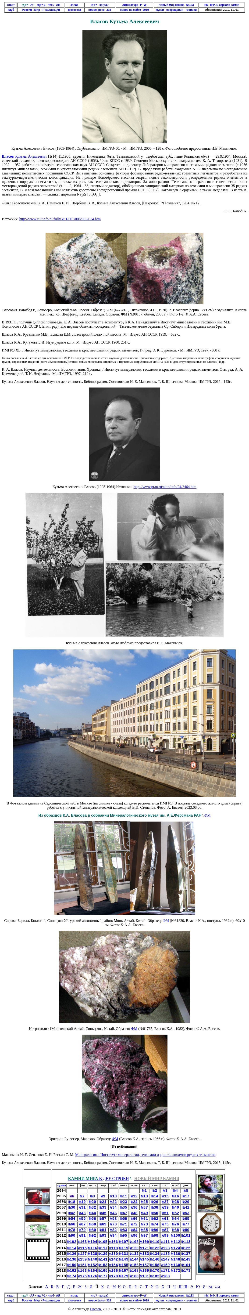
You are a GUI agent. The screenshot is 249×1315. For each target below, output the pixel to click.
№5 (186, 1191)
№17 (186, 1196)
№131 (123, 1254)
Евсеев (95, 1309)
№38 (155, 1208)
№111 (165, 1242)
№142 (113, 1259)
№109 (144, 1242)
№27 (165, 1202)
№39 (165, 1208)
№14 (155, 1196)
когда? (104, 5)
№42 (71, 1213)
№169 (144, 1271)
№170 (154, 1271)
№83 (123, 1230)
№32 (92, 1208)
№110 (154, 1242)
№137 (185, 1254)
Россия (27, 9)
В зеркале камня (227, 5)
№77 (186, 1224)
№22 (113, 1202)
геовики (191, 9)
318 (108, 9)
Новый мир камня (171, 5)
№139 (82, 1259)
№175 (82, 1276)
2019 (146, 9)
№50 (155, 1213)
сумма (61, 1185)
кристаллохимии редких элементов (187, 1155)
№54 (71, 1219)
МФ (212, 5)
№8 (92, 1196)
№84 (134, 1230)
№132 (134, 1254)
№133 (144, 1254)
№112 (175, 1242)
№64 (175, 1219)
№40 (175, 1208)
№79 (82, 1230)
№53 (186, 1213)
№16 (175, 1196)
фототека (74, 9)
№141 (103, 1259)
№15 (165, 1196)
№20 (92, 1202)
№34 (113, 1208)
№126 (72, 1254)
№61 (144, 1219)
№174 (72, 1276)
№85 (144, 1230)
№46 (113, 1213)
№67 (82, 1224)
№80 (92, 1230)
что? (51, 5)
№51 (165, 1213)
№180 (134, 1276)
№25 (144, 1202)
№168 (134, 1271)
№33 (103, 1208)
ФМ (206, 5)
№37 (144, 1208)
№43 (82, 1213)
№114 (72, 1248)
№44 (92, 1213)
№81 (103, 1230)
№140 (92, 1259)
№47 (123, 1213)
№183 (165, 1276)
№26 (155, 1202)
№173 (185, 1271)
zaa (217, 1287)
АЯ (32, 5)
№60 (134, 1219)
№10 (113, 1196)
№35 (123, 1208)
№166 (113, 1271)
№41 (186, 1208)
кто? (94, 5)
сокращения (174, 9)
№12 (134, 1196)
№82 (113, 1230)
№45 (103, 1213)
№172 (175, 1271)
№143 (123, 1259)
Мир (37, 9)
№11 (123, 1196)
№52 (175, 1213)
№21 (103, 1202)
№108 (134, 1242)
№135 (165, 1254)
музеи (160, 9)
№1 (144, 1191)
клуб (11, 9)
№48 (134, 1213)
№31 (82, 1208)
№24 (134, 1202)
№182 (154, 1276)
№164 (92, 1271)
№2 (155, 1191)
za (210, 1287)
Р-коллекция (51, 9)
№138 (72, 1259)
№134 (154, 1254)
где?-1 (41, 5)
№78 (71, 1230)
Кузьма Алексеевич (30, 156)
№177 (103, 1276)
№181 (144, 1276)
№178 (113, 1276)
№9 (103, 1196)
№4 (175, 1191)
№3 (165, 1191)
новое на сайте (130, 9)
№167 (123, 1271)
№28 (175, 1202)
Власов (8, 156)
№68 (92, 1224)
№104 (92, 1242)
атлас (74, 5)
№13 (144, 1196)
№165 (103, 1271)
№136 (175, 1254)
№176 (92, 1276)
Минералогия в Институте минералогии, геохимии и (117, 1155)
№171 (165, 1271)
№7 (82, 1196)
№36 (134, 1208)
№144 (134, 1259)
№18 (71, 1202)
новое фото (96, 9)
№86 (155, 1230)
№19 (82, 1202)
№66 (71, 1224)
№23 (123, 1202)
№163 (82, 1271)
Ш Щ (183, 1287)
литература (130, 5)
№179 (123, 1276)
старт (11, 5)
